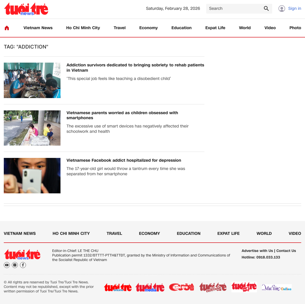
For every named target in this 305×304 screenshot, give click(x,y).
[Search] (239, 9)
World (245, 28)
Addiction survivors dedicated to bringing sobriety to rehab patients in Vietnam (135, 68)
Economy (148, 28)
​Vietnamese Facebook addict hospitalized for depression (124, 160)
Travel (120, 28)
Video (270, 28)
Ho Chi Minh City (83, 28)
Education (181, 28)
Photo (295, 28)
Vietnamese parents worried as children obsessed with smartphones (122, 115)
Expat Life (215, 28)
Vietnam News (37, 28)
